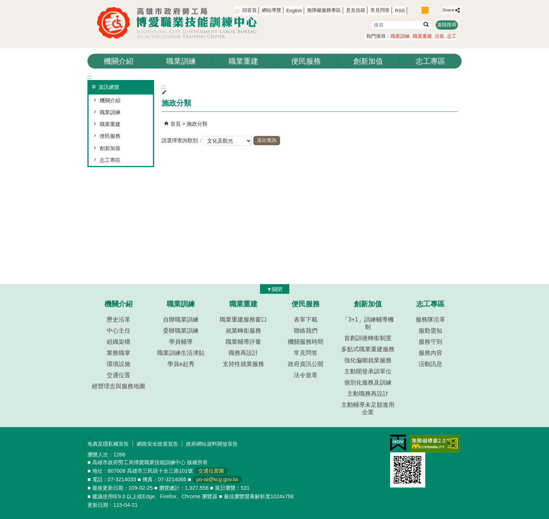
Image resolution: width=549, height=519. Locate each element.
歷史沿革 (118, 319)
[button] (426, 24)
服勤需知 (430, 330)
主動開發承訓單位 (368, 371)
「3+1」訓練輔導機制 (368, 323)
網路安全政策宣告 (157, 444)
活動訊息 (430, 364)
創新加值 (368, 61)
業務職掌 (118, 353)
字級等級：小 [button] (417, 10)
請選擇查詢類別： (182, 140)
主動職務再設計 (368, 393)
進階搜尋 (446, 24)
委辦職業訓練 (181, 330)
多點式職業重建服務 (368, 349)
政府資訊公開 (305, 364)
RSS (400, 10)
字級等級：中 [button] (425, 10)
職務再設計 (243, 353)
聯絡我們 (305, 330)
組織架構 (118, 342)
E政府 (398, 443)
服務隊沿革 (430, 319)
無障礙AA (435, 443)
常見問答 (380, 10)
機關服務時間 (305, 342)
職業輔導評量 (243, 342)
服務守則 (430, 342)
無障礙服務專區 (324, 10)
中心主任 (118, 330)
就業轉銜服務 (243, 330)
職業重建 (422, 36)
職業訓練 (400, 36)
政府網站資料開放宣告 (212, 444)
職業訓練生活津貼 (180, 353)
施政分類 (197, 124)
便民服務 (306, 61)
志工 (451, 36)
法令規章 (305, 375)
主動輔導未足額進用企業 (368, 408)
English (294, 10)
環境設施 (118, 364)
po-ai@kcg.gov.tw (217, 479)
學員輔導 (181, 342)
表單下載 (305, 319)
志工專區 (430, 61)
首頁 (175, 124)
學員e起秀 (180, 364)
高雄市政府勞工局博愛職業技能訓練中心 (180, 23)
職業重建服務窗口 (243, 319)
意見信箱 (355, 10)
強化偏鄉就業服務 (368, 360)
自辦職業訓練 (181, 319)
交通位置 (118, 375)
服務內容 (430, 353)
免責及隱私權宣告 (108, 444)
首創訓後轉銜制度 (368, 338)
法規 (439, 36)
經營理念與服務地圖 (118, 386)
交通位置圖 (211, 471)
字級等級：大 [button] (433, 10)
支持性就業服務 (243, 364)
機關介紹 (118, 61)
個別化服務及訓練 (368, 382)
